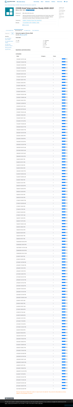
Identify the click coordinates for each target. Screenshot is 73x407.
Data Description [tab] (18, 30)
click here (40, 403)
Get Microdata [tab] (35, 30)
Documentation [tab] (27, 30)
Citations (53, 1)
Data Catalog (36, 1)
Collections (47, 1)
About (42, 1)
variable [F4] (33, 4)
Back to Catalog (9, 398)
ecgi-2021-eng (7, 49)
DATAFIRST (18, 4)
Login (66, 1)
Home (6, 4)
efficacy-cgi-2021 (8, 47)
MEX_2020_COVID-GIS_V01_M (25, 4)
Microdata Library (21, 1)
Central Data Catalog (11, 4)
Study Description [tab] (9, 30)
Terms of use (59, 1)
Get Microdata (30, 10)
